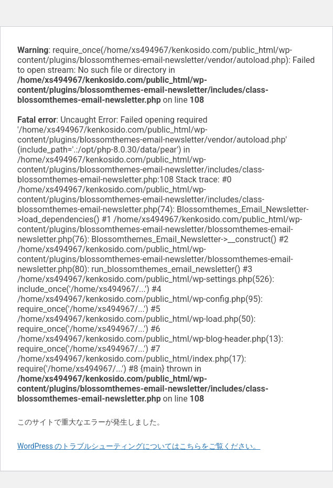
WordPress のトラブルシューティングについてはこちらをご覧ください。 (139, 446)
